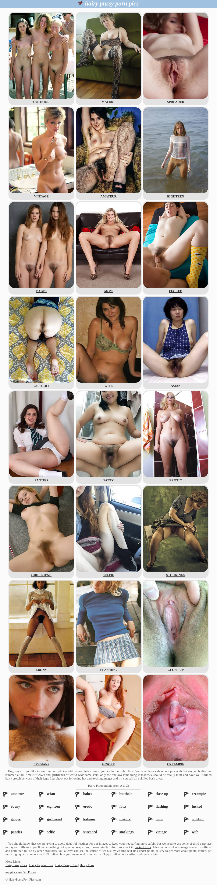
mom (159, 819)
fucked (197, 806)
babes (87, 794)
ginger (16, 819)
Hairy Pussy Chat (66, 865)
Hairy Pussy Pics (16, 865)
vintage (161, 832)
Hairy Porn (87, 865)
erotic (87, 806)
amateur (17, 794)
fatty (123, 806)
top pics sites (14, 872)
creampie (199, 794)
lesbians (89, 819)
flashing (162, 806)
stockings (126, 832)
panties (16, 832)
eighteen (53, 806)
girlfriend (54, 819)
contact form (143, 847)
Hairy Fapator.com (41, 865)
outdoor (198, 819)
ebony (15, 806)
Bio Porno (29, 872)
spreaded (90, 832)
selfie (51, 832)
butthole (125, 794)
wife (195, 832)
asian (51, 794)
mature (125, 819)
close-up (162, 794)
